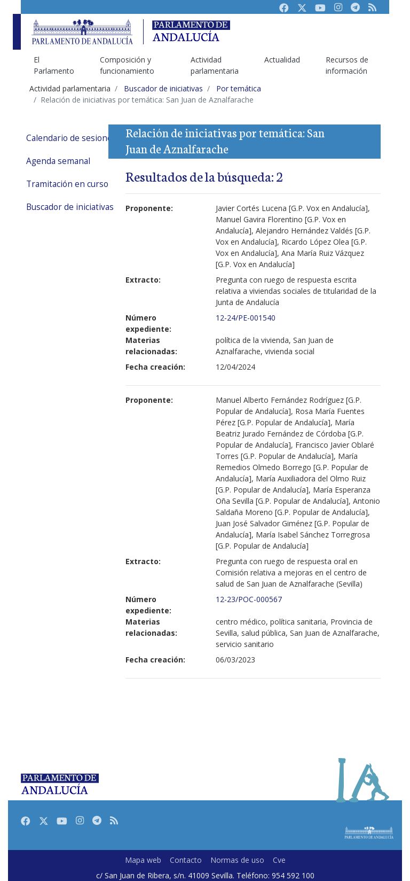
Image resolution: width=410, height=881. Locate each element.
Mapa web (143, 860)
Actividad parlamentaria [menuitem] (215, 65)
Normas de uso (237, 860)
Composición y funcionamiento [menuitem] (127, 65)
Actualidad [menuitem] (282, 59)
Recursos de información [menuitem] (347, 65)
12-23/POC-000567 (249, 599)
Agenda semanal (58, 161)
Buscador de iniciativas (70, 207)
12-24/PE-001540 (245, 318)
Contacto (186, 860)
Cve (279, 860)
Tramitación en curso (67, 184)
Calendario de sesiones (71, 138)
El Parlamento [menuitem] (54, 65)
